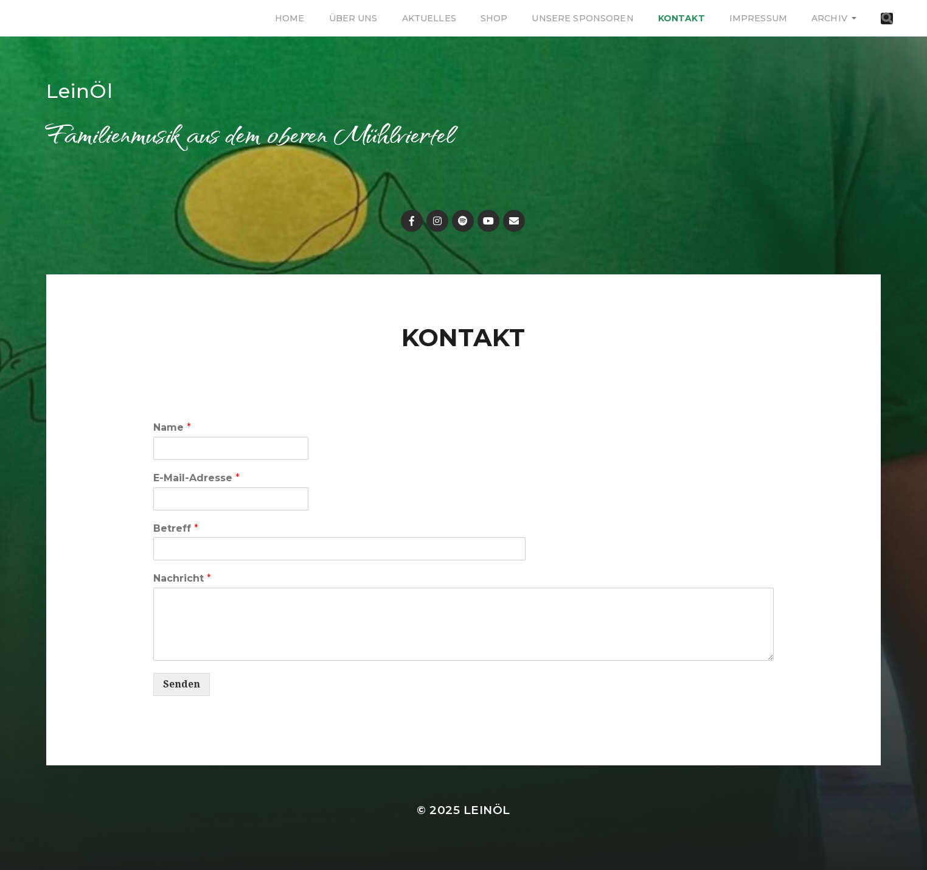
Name (172, 427)
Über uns (353, 18)
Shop (494, 18)
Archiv (829, 18)
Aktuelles (429, 18)
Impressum (758, 18)
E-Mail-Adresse (196, 478)
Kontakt (681, 18)
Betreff (175, 528)
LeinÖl (79, 91)
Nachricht (182, 578)
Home (290, 18)
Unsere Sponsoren (582, 18)
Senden (181, 684)
